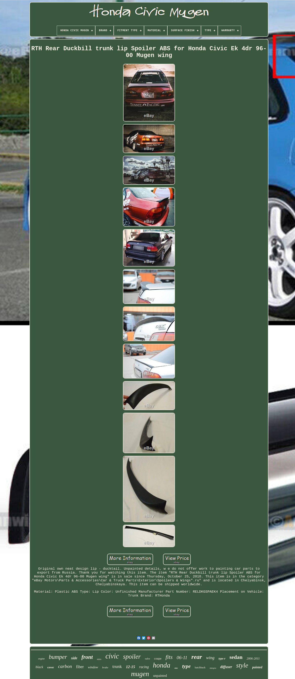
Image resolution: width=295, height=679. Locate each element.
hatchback (200, 667)
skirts (99, 659)
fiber (80, 666)
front (87, 657)
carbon (65, 666)
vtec (176, 668)
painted (257, 667)
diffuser (226, 667)
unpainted (160, 676)
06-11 (182, 657)
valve (147, 658)
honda (161, 665)
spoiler (132, 656)
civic (112, 656)
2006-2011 (253, 658)
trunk (117, 666)
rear (196, 656)
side (74, 658)
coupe (157, 658)
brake (105, 667)
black (39, 667)
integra (213, 668)
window (93, 667)
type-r (222, 658)
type (186, 666)
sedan (236, 657)
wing (210, 657)
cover (50, 667)
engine (41, 658)
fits (169, 657)
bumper (58, 657)
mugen (140, 674)
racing (144, 667)
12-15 (130, 667)
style (242, 665)
